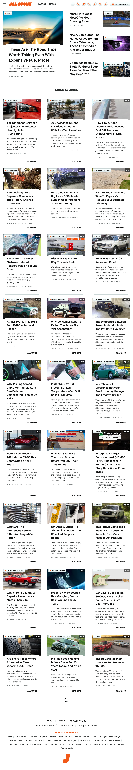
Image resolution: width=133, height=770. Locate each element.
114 (82, 170)
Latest (42, 4)
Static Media (50, 725)
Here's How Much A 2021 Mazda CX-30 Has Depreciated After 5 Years (21, 459)
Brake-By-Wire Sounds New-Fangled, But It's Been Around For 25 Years (65, 598)
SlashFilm (24, 744)
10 (128, 362)
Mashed (57, 740)
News (52, 4)
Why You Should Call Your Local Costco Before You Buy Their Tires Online (64, 459)
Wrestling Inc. (68, 748)
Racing (109, 13)
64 (128, 431)
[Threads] (95, 4)
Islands (38, 740)
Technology (11, 362)
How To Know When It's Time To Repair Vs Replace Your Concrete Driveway (110, 198)
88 (128, 236)
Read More (32, 161)
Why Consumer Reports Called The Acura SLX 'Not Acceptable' (66, 325)
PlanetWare (114, 740)
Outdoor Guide (99, 740)
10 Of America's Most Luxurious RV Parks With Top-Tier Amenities (66, 126)
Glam (94, 736)
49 (39, 299)
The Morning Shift (58, 236)
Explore (43, 736)
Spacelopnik (111, 38)
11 (39, 236)
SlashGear (37, 744)
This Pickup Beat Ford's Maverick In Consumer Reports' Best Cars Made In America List (110, 532)
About (50, 721)
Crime (98, 636)
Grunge (103, 736)
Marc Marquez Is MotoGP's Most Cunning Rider (81, 17)
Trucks (98, 100)
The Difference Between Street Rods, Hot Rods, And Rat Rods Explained (110, 325)
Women (121, 744)
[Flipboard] (84, 4)
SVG (46, 744)
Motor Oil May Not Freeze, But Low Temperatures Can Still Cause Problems (65, 389)
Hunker (28, 740)
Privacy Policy (78, 721)
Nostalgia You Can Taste (105, 362)
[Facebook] (73, 4)
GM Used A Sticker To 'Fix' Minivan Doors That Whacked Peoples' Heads (66, 532)
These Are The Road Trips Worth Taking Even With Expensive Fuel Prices (33, 54)
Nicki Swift (85, 740)
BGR (10, 736)
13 (128, 299)
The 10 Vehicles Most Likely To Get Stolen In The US (109, 662)
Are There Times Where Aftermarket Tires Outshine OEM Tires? (21, 662)
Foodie (53, 736)
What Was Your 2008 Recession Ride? (108, 260)
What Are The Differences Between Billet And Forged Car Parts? (20, 532)
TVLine (112, 744)
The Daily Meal (74, 744)
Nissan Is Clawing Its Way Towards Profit (64, 260)
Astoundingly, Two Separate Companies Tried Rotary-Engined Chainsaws (20, 198)
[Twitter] (89, 4)
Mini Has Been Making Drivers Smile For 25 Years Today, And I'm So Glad (66, 664)
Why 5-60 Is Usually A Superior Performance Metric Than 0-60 (21, 596)
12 (83, 431)
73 (83, 236)
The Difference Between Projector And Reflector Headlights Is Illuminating (22, 128)
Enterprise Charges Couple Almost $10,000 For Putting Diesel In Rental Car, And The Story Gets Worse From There (110, 462)
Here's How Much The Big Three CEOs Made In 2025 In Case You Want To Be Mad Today (66, 198)
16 (39, 362)
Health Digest (115, 736)
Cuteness (33, 736)
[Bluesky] (78, 4)
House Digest (16, 740)
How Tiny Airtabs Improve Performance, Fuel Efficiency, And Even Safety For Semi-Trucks (109, 130)
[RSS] (106, 4)
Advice (9, 431)
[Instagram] (100, 4)
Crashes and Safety (114, 64)
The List (87, 744)
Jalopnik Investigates (15, 570)
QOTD (9, 13)
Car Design (100, 570)
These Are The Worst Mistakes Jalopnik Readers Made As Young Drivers (22, 264)
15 (39, 637)
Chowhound (20, 736)
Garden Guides (82, 736)
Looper (48, 740)
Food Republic (66, 736)
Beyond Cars (56, 100)
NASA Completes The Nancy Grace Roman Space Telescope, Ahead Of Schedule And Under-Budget (84, 42)
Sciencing (12, 744)
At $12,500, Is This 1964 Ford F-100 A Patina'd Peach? (22, 325)
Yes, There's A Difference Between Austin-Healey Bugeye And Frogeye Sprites (109, 390)
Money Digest (70, 740)
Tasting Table (57, 744)
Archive (61, 721)
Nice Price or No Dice (15, 299)
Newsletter (120, 4)
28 (83, 505)
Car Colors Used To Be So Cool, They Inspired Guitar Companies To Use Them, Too (109, 598)
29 (83, 299)
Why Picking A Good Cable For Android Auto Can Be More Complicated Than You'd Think (22, 391)
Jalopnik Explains (14, 100)
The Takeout (100, 744)
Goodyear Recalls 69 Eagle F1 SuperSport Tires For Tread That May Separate (84, 68)
